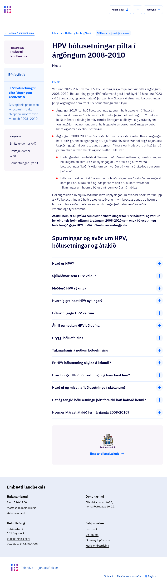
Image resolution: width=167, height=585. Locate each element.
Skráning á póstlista (98, 540)
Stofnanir (109, 576)
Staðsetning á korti (18, 538)
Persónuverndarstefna (129, 576)
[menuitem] (24, 92)
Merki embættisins (97, 545)
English (152, 576)
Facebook (91, 529)
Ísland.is (27, 568)
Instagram (92, 534)
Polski (56, 82)
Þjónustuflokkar (47, 568)
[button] (120, 10)
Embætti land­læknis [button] (107, 453)
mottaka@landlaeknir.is (21, 508)
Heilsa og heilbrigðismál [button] (19, 32)
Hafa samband (16, 513)
